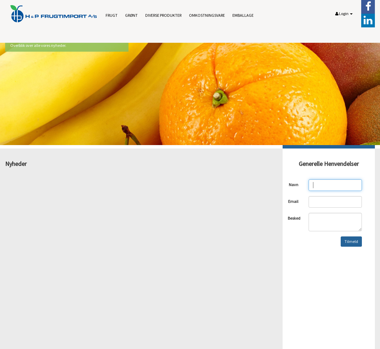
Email (293, 201)
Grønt (131, 15)
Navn (293, 184)
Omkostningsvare (207, 15)
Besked (294, 218)
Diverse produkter (163, 15)
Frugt (112, 15)
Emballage (243, 15)
